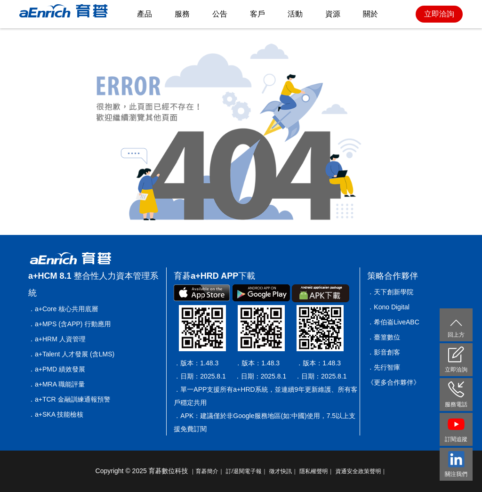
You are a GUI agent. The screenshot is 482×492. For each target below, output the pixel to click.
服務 (182, 14)
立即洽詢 (439, 14)
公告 (219, 14)
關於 (370, 14)
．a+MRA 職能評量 (56, 384)
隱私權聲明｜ (316, 471)
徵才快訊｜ (283, 471)
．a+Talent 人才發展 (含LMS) (71, 354)
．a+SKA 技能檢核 (55, 414)
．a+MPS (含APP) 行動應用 (69, 324)
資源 (332, 14)
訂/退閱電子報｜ (246, 471)
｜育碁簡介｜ (207, 471)
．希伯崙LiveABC (393, 322)
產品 (144, 14)
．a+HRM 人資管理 (57, 339)
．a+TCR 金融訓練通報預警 (69, 399)
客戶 (257, 14)
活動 (295, 14)
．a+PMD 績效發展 (56, 369)
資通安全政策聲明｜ (360, 471)
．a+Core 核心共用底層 (63, 309)
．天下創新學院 (390, 292)
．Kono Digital (388, 307)
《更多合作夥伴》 (393, 382)
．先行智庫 (383, 367)
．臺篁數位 (383, 337)
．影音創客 (383, 352)
